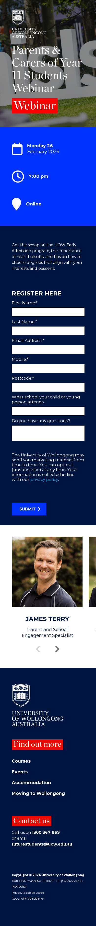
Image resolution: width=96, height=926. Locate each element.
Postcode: (23, 378)
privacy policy (44, 479)
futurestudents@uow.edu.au (42, 844)
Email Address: (28, 340)
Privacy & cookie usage (28, 892)
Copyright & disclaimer (28, 898)
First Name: (25, 302)
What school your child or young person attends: (46, 399)
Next (57, 645)
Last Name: (25, 321)
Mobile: (21, 359)
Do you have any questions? (41, 420)
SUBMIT (27, 509)
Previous (38, 645)
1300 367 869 (46, 832)
